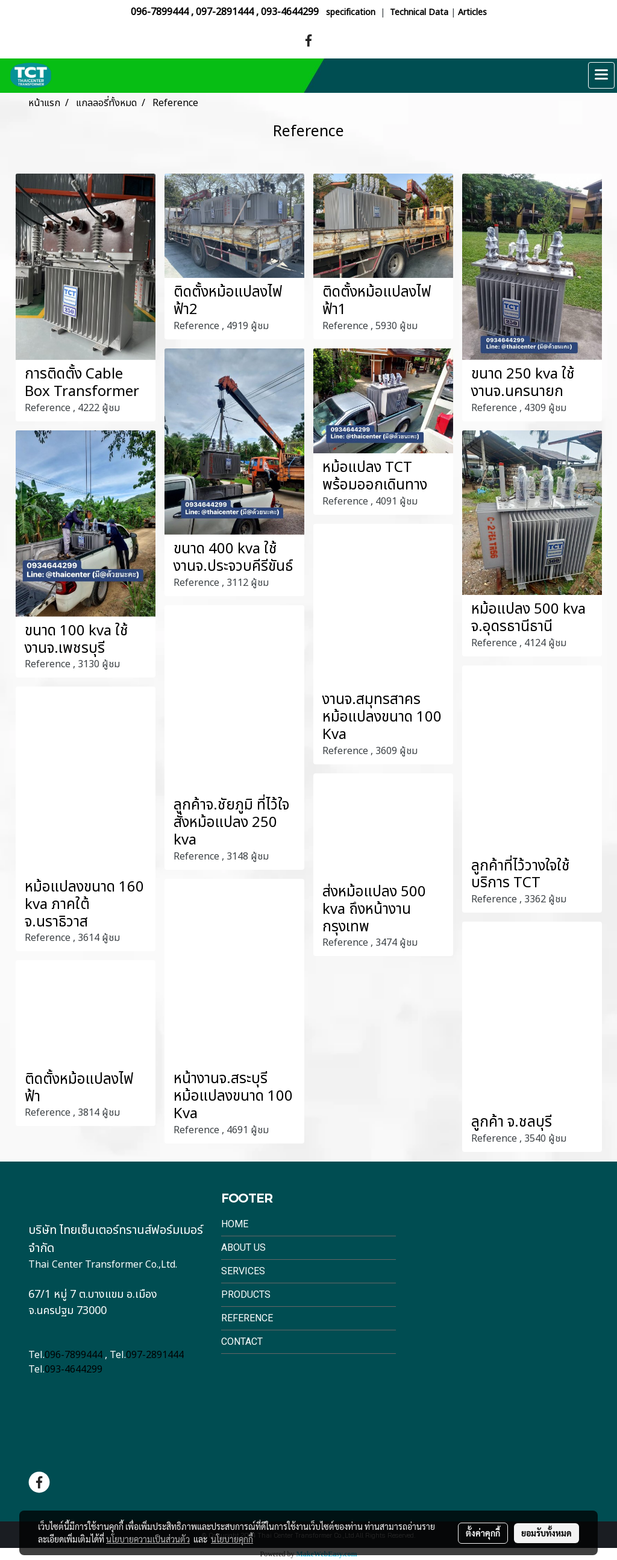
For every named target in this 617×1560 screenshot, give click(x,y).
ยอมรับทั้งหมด (546, 1532)
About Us (243, 1247)
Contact (242, 1341)
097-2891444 (225, 12)
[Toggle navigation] (601, 75)
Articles (472, 12)
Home (234, 1224)
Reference (247, 1318)
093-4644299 (290, 12)
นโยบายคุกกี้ (232, 1538)
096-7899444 (160, 12)
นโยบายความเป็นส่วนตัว (148, 1538)
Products (246, 1294)
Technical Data (419, 12)
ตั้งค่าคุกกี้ (483, 1532)
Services (243, 1271)
